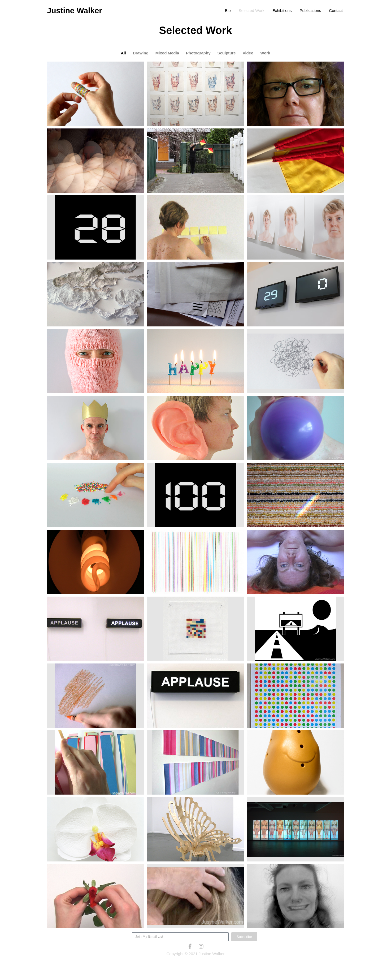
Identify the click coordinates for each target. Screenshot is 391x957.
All (123, 53)
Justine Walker (75, 10)
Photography (198, 53)
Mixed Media (167, 53)
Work (265, 53)
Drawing (141, 53)
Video (248, 53)
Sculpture (227, 53)
